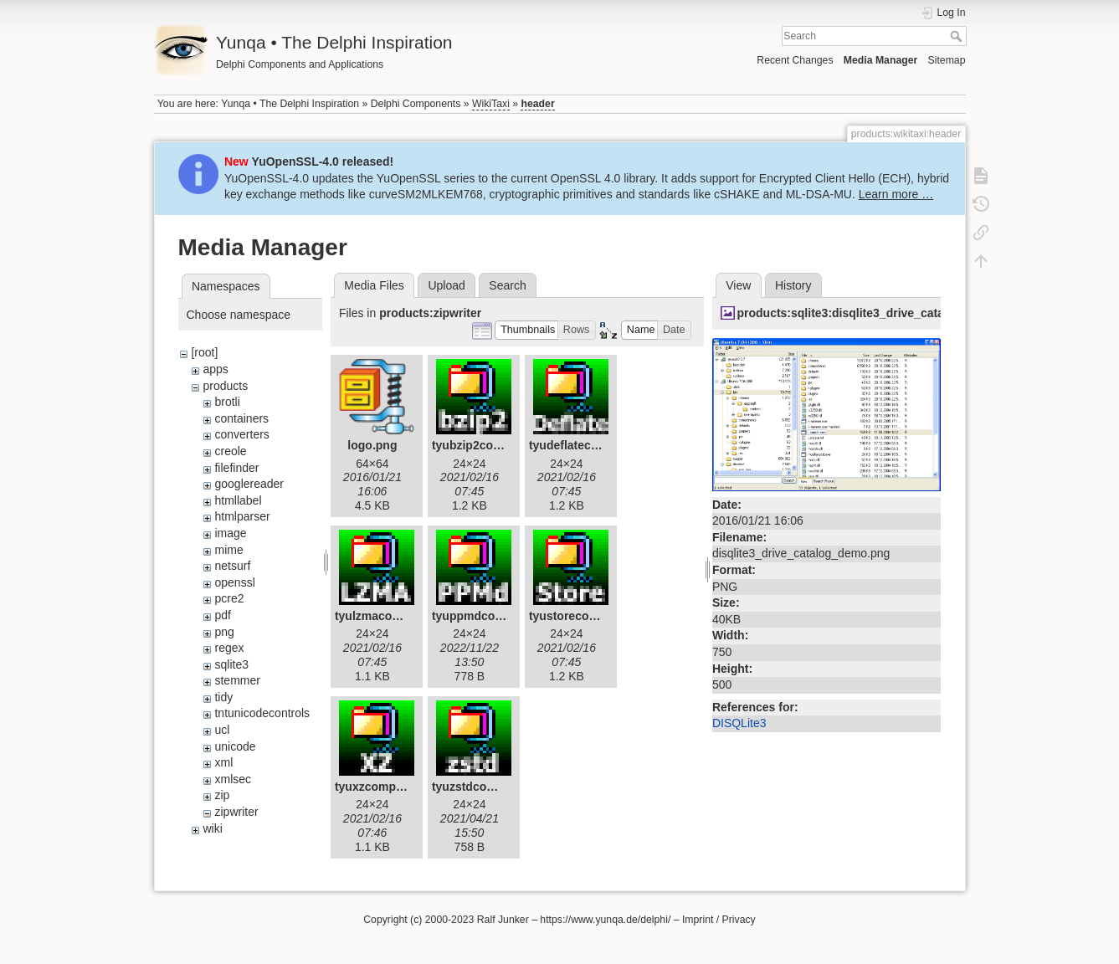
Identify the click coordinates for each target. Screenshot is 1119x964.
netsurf (232, 565)
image (230, 533)
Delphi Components (416, 104)
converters (241, 434)
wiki (212, 828)
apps (215, 369)
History (793, 285)
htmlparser (241, 516)
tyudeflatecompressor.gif (599, 445)
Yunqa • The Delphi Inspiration (290, 104)
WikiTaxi (491, 104)
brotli (226, 401)
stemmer (236, 680)
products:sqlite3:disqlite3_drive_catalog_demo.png (880, 313)
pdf (222, 615)
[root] (204, 352)
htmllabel (237, 500)
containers (241, 418)
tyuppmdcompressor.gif (498, 616)
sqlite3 (231, 664)
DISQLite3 (739, 723)
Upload (446, 285)
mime (228, 549)
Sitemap (947, 60)
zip (221, 795)
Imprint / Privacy (719, 920)
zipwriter (236, 811)
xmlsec (232, 779)
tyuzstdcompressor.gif (494, 786)
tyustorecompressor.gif (594, 616)
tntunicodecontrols (262, 713)
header (537, 104)
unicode (234, 746)
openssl (234, 582)
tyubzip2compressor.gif (497, 445)
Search (958, 36)
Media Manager (881, 60)
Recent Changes (795, 60)
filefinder (236, 467)
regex (229, 647)
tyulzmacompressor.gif (399, 616)
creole (230, 451)
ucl (221, 729)
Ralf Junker (503, 920)
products (225, 385)
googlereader (249, 483)
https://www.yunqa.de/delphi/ (605, 920)
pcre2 (229, 598)
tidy (223, 697)
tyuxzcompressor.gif (392, 786)
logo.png (372, 445)
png (224, 631)
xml (223, 762)
